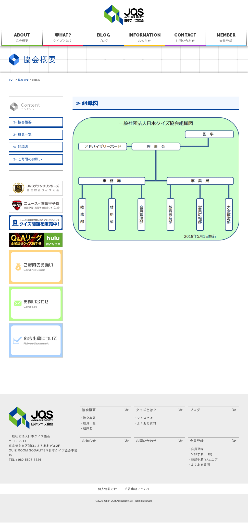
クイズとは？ (63, 37)
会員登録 (226, 37)
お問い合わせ (185, 37)
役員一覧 (25, 135)
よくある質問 (146, 423)
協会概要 (22, 37)
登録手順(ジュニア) (205, 460)
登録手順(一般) (201, 455)
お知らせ (144, 37)
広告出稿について (137, 489)
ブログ (103, 37)
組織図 (23, 147)
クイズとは (145, 418)
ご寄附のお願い (30, 160)
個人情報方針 (107, 489)
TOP (11, 79)
